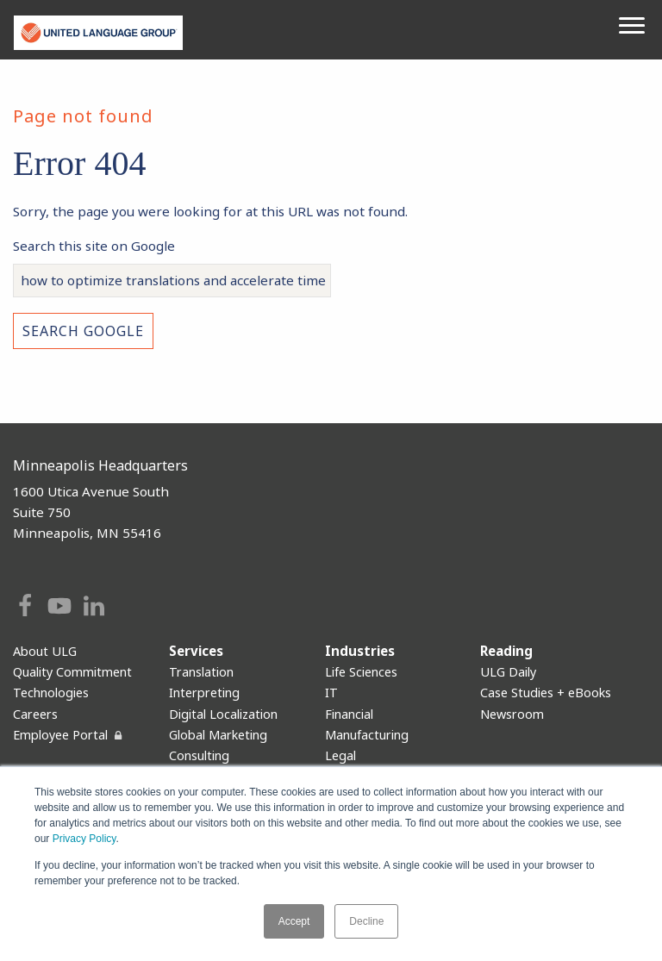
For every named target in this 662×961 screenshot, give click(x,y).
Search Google (83, 330)
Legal (340, 755)
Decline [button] (366, 921)
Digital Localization (223, 714)
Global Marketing (218, 735)
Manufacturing (367, 735)
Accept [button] (294, 921)
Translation (201, 672)
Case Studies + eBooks (545, 692)
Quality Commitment (72, 672)
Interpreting (204, 692)
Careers (35, 714)
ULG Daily (508, 672)
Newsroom (512, 714)
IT (331, 692)
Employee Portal (60, 735)
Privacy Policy (84, 839)
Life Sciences (361, 672)
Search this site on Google (94, 245)
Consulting (199, 755)
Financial (349, 714)
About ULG (45, 651)
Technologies (51, 692)
